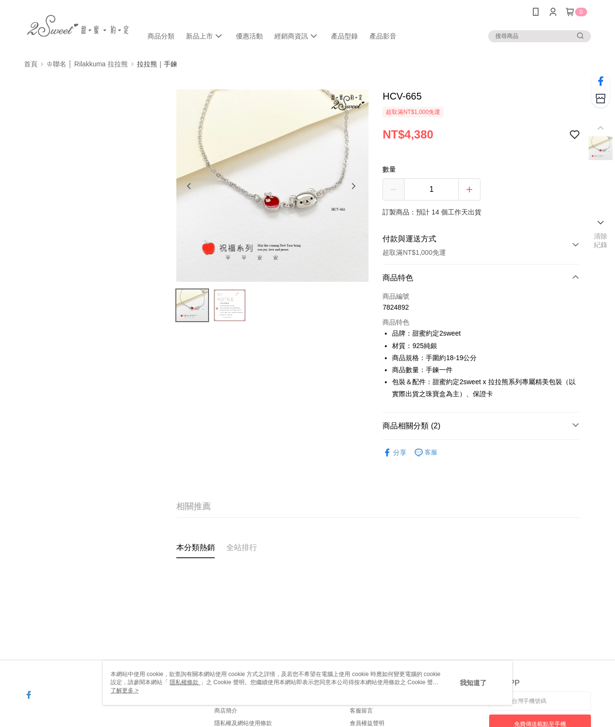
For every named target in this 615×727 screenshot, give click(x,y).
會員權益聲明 (367, 723)
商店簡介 (225, 710)
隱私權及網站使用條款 (243, 723)
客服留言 (361, 710)
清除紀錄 (601, 240)
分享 (394, 453)
